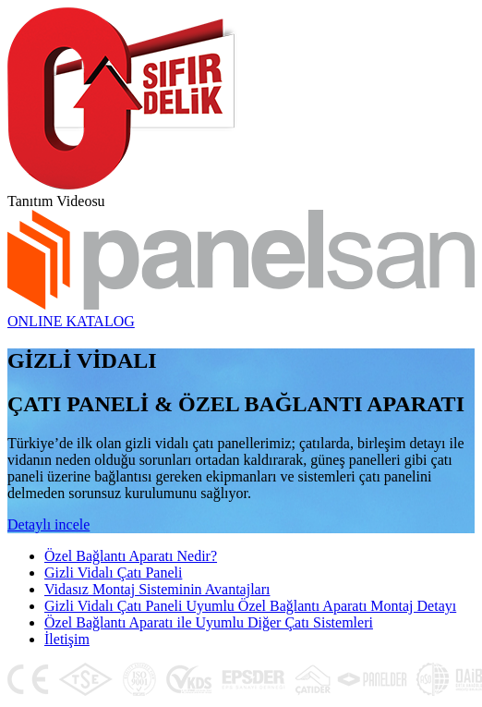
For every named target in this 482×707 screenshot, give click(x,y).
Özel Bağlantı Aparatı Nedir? (130, 556)
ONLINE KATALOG (71, 321)
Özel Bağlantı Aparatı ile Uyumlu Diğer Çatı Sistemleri (208, 622)
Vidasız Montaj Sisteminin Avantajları (157, 589)
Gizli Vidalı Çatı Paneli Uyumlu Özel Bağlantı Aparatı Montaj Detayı (250, 606)
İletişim (67, 639)
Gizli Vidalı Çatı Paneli (113, 572)
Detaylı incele (48, 524)
